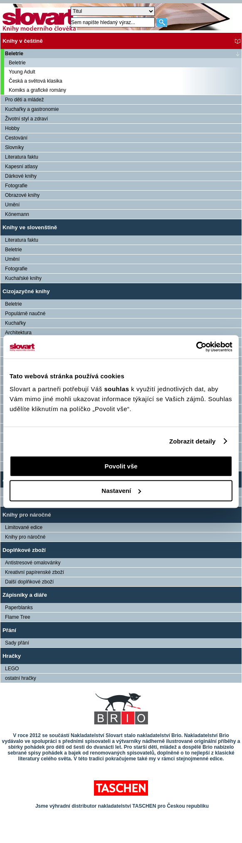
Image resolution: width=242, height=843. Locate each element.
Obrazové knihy (22, 195)
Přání (9, 630)
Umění (12, 205)
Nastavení (121, 490)
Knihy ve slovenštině (29, 227)
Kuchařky (15, 323)
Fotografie (16, 186)
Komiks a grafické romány (37, 90)
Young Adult (22, 72)
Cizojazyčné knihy (26, 291)
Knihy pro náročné (26, 515)
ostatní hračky (20, 678)
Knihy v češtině (22, 41)
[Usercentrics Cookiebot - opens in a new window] (196, 346)
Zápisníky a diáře (24, 595)
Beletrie (14, 53)
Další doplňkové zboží (29, 582)
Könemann (17, 214)
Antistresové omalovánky (32, 563)
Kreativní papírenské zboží (34, 572)
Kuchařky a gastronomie (32, 109)
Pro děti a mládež (24, 100)
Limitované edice (23, 527)
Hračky (11, 656)
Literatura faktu (21, 157)
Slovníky (14, 147)
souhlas (117, 388)
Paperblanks (19, 607)
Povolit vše (120, 466)
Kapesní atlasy (21, 166)
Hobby (12, 128)
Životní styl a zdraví (26, 119)
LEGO (12, 668)
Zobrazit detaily (192, 441)
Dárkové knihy (21, 176)
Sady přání (17, 643)
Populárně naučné (25, 313)
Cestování (16, 138)
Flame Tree (17, 617)
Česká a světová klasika (35, 81)
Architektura (18, 333)
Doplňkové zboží (24, 550)
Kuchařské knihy (23, 278)
